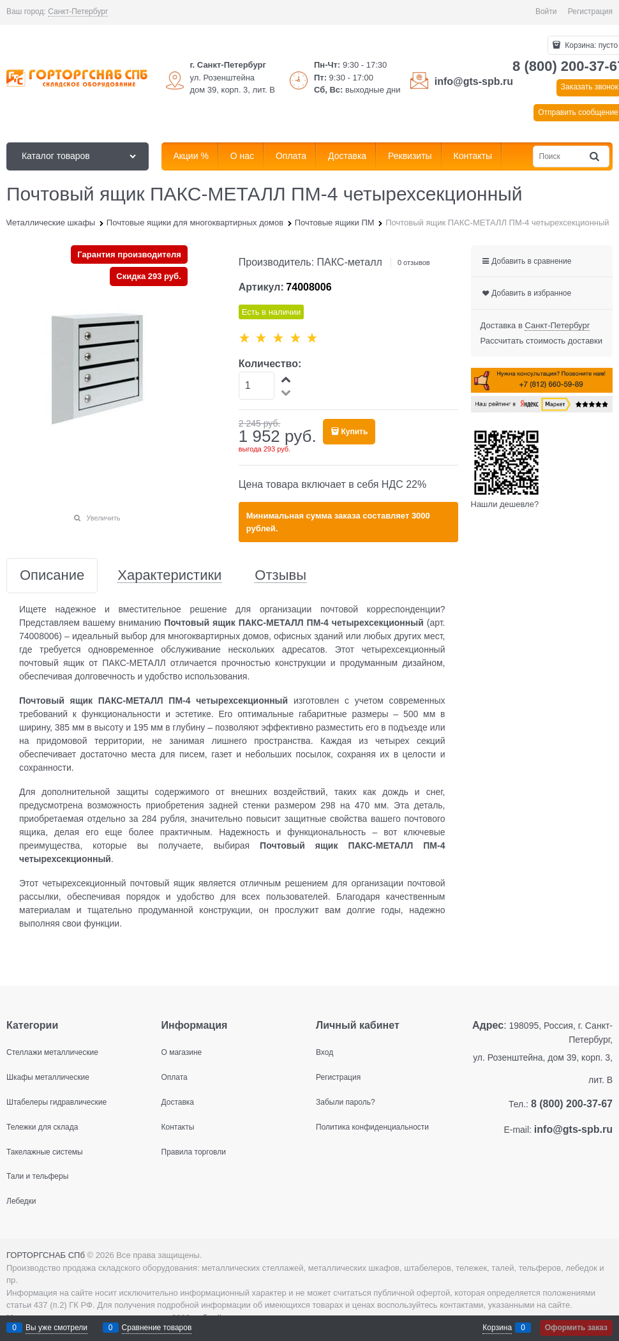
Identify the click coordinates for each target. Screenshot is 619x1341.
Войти (546, 11)
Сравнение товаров (157, 1327)
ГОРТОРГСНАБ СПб (45, 1255)
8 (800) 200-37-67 (572, 1103)
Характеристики (169, 575)
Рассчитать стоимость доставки (541, 340)
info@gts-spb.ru (474, 81)
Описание (52, 575)
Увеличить (103, 518)
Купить (354, 431)
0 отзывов (414, 262)
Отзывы (280, 575)
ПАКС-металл (349, 262)
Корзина (497, 1327)
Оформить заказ (576, 1327)
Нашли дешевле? (505, 504)
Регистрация (590, 11)
